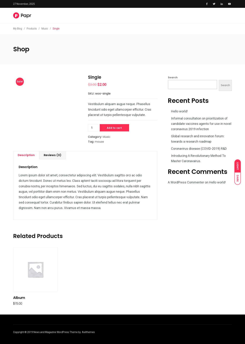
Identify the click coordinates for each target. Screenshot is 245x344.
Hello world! (179, 111)
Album (19, 297)
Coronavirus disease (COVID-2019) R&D (199, 148)
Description (26, 155)
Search (173, 77)
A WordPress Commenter (186, 182)
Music (106, 137)
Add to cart (114, 127)
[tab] (26, 155)
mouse (99, 142)
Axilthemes (88, 332)
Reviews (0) (52, 155)
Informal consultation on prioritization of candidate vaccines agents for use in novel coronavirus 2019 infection (201, 124)
